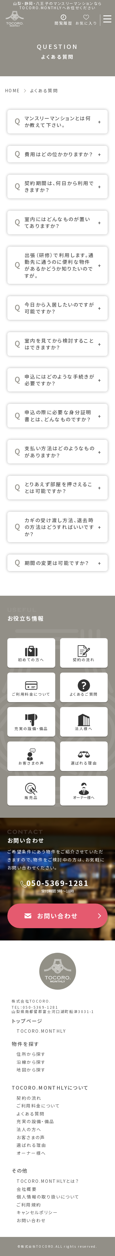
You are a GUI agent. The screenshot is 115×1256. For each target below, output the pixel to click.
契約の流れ (29, 1098)
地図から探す (31, 1070)
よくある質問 (30, 1114)
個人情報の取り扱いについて (48, 1197)
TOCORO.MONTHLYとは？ (48, 1181)
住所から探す (31, 1054)
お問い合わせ (31, 1220)
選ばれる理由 (31, 1145)
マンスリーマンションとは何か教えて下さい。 (58, 121)
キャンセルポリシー (37, 1212)
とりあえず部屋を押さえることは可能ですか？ (59, 487)
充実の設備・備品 (35, 1121)
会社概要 (27, 1189)
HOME (12, 90)
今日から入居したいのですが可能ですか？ (59, 308)
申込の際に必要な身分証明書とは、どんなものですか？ (58, 415)
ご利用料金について (38, 1106)
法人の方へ (29, 1129)
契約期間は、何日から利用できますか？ (59, 186)
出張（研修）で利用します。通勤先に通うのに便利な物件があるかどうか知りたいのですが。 (59, 265)
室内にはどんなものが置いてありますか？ (57, 222)
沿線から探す (31, 1062)
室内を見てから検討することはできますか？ (59, 344)
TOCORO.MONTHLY (41, 1031)
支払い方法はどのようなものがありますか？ (60, 451)
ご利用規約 (29, 1205)
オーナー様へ (31, 1153)
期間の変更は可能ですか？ (57, 562)
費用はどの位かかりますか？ (59, 154)
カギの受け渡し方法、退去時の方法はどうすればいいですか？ (59, 527)
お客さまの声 (31, 1137)
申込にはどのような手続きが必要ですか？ (60, 380)
